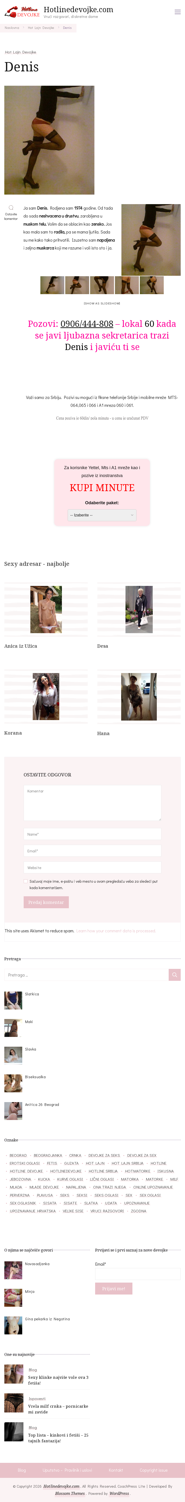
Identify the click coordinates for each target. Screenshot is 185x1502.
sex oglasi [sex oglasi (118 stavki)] (150, 1194)
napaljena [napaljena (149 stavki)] (76, 1186)
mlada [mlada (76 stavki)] (16, 1186)
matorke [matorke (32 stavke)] (154, 1178)
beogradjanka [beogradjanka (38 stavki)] (48, 1154)
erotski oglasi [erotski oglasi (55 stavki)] (25, 1163)
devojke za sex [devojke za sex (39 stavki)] (141, 1154)
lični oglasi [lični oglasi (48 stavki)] (102, 1178)
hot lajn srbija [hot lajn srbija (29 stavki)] (128, 1163)
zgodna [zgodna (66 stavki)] (139, 1210)
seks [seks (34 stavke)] (64, 1194)
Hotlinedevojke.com (78, 9)
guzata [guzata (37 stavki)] (71, 1163)
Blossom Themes (69, 1493)
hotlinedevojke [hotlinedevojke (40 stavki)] (66, 1170)
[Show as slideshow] (102, 303)
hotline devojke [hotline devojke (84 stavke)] (26, 1170)
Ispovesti (37, 1398)
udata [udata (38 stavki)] (111, 1202)
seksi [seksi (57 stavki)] (81, 1194)
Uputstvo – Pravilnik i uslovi (67, 1470)
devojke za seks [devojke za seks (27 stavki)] (104, 1154)
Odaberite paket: (102, 502)
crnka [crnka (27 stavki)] (75, 1154)
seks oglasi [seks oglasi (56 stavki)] (106, 1194)
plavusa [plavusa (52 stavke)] (45, 1194)
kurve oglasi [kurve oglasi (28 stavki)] (70, 1178)
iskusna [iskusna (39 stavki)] (166, 1170)
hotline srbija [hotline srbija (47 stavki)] (103, 1170)
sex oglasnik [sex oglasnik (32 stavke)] (23, 1202)
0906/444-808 (86, 323)
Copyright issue (154, 1470)
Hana (103, 733)
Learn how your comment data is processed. (116, 931)
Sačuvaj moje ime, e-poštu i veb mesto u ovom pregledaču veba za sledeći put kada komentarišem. (94, 884)
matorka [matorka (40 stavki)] (130, 1178)
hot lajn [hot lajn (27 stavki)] (95, 1163)
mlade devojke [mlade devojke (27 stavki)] (44, 1186)
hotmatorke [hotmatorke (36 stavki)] (137, 1170)
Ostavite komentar (12, 216)
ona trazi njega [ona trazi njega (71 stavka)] (109, 1186)
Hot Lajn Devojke (20, 51)
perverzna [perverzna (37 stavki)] (20, 1194)
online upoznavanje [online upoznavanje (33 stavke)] (153, 1186)
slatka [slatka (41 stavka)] (91, 1202)
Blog (33, 1369)
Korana (13, 733)
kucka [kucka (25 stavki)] (44, 1178)
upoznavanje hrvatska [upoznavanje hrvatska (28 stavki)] (33, 1210)
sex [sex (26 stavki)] (128, 1194)
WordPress (119, 1493)
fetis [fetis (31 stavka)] (52, 1163)
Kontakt (116, 1470)
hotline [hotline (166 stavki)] (158, 1163)
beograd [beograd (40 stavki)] (18, 1154)
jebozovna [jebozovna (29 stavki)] (20, 1178)
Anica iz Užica (21, 646)
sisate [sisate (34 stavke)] (70, 1202)
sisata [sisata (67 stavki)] (49, 1202)
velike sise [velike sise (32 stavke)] (73, 1210)
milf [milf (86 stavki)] (174, 1178)
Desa (103, 646)
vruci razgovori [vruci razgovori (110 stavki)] (107, 1210)
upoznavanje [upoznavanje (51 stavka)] (137, 1202)
